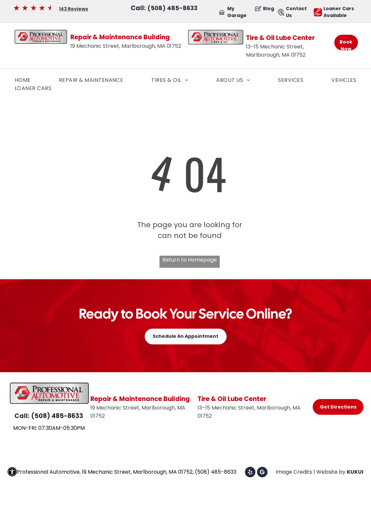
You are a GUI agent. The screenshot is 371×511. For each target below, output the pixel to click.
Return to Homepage (189, 260)
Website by (330, 472)
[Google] (262, 473)
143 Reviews (73, 9)
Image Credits (294, 472)
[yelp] (250, 473)
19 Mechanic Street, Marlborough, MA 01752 (125, 46)
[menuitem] (23, 80)
